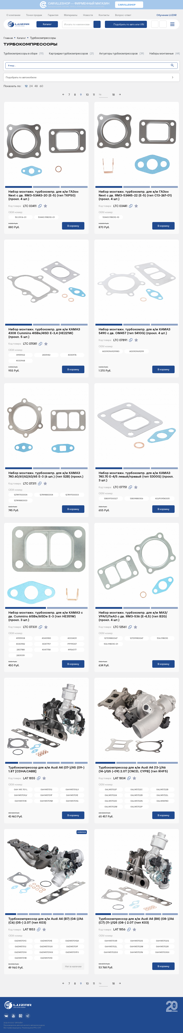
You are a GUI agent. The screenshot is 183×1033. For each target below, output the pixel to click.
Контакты (104, 15)
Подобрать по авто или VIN (128, 24)
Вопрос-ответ (123, 15)
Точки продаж (34, 15)
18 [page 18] (113, 96)
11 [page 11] (94, 96)
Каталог (47, 24)
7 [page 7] (69, 96)
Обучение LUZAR (167, 15)
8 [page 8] (75, 96)
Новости (88, 15)
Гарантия (53, 15)
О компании (13, 15)
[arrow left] (63, 96)
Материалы (70, 15)
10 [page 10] (87, 96)
